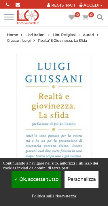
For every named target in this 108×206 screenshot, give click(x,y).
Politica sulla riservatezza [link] (54, 196)
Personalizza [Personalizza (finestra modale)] (81, 179)
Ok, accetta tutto (36, 179)
